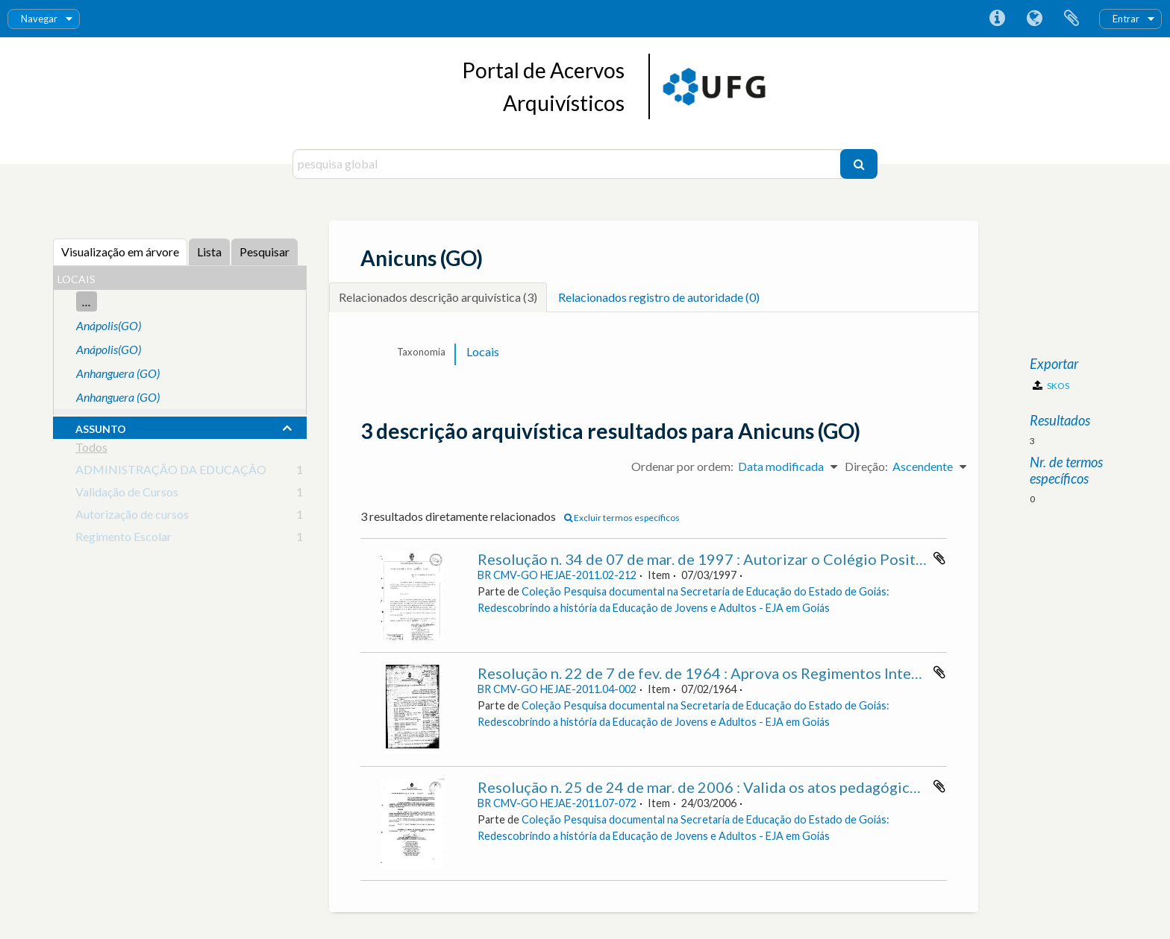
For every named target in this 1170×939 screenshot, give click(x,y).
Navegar (39, 19)
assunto (100, 427)
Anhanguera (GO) (118, 373)
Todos (91, 450)
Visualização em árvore (120, 251)
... (86, 301)
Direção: (866, 466)
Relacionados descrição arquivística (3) (438, 297)
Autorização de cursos (132, 517)
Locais (482, 351)
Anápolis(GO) (108, 325)
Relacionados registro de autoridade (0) (659, 297)
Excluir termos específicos (622, 517)
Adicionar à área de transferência (939, 558)
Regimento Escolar (123, 539)
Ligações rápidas (997, 18)
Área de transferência (1071, 18)
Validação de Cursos (126, 494)
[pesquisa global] (568, 164)
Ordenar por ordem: (682, 466)
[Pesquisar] (859, 164)
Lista (209, 251)
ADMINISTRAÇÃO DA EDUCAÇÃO (170, 472)
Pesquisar (265, 251)
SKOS (1051, 385)
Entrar (1126, 19)
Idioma (1034, 18)
